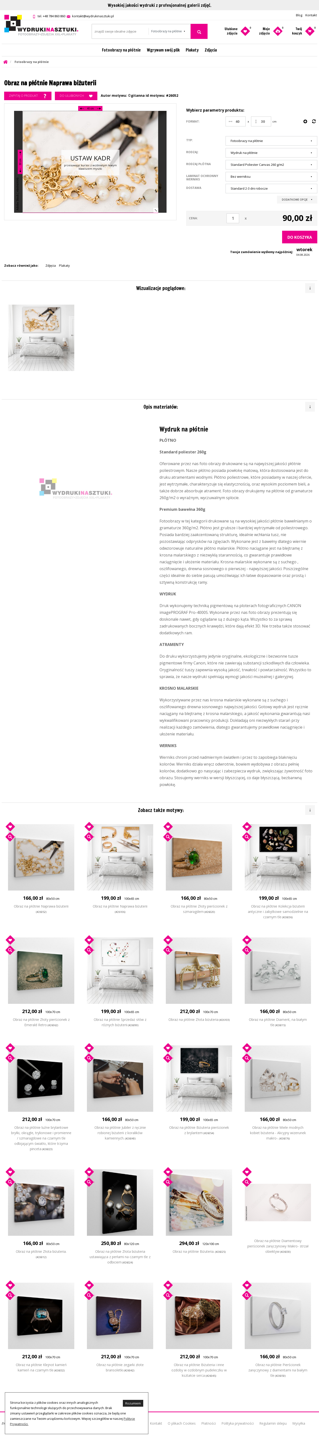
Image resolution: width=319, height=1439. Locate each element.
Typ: (189, 140)
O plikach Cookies (182, 1423)
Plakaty (192, 50)
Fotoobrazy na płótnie (121, 50)
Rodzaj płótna (198, 164)
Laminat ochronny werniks (202, 177)
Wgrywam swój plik (163, 50)
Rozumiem (133, 1403)
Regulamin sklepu (273, 1423)
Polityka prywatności (237, 1423)
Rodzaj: (192, 152)
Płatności (208, 1423)
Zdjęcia (211, 50)
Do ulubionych (76, 96)
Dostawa (193, 188)
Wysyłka (298, 1423)
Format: (193, 121)
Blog (299, 15)
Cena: (193, 218)
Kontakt (311, 15)
